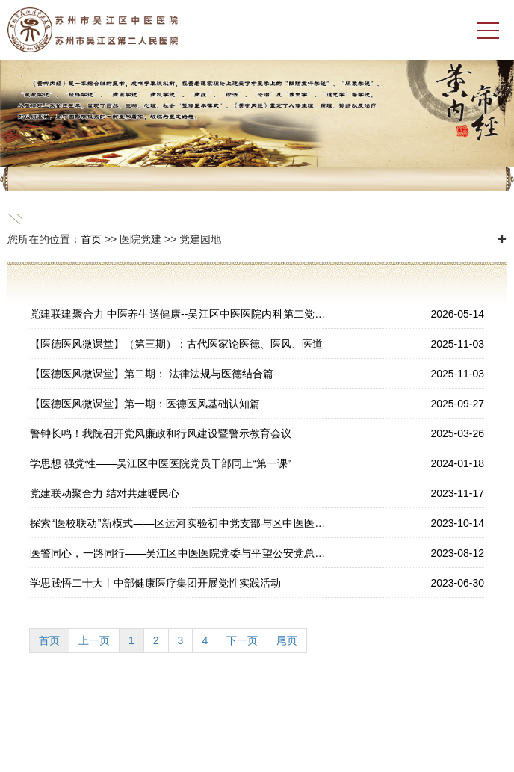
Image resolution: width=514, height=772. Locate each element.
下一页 (242, 640)
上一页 (94, 640)
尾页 (286, 640)
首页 (91, 239)
